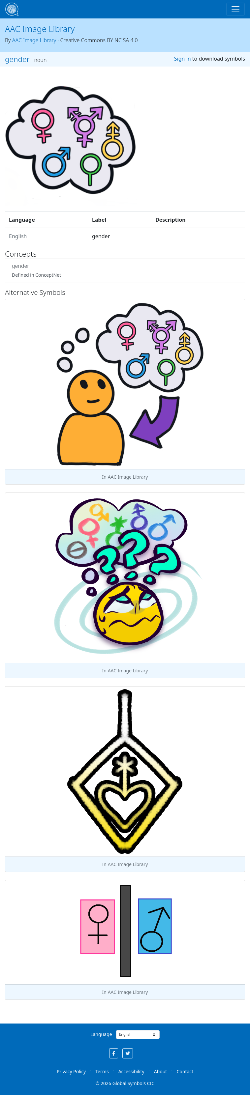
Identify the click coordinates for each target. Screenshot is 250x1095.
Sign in (182, 58)
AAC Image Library (40, 28)
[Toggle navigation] (235, 9)
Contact (184, 1071)
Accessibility (131, 1071)
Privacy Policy (71, 1071)
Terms (102, 1071)
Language (101, 1034)
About (160, 1071)
